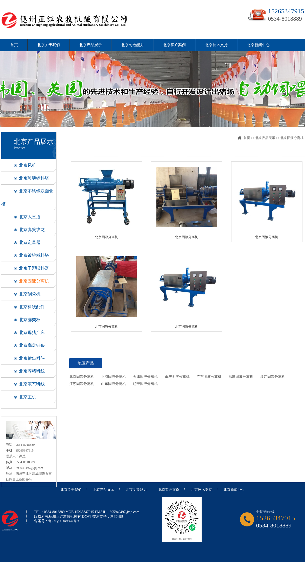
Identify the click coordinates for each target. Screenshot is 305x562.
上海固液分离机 (113, 377)
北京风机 (27, 165)
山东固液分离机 (113, 384)
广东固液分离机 (209, 377)
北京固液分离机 (34, 281)
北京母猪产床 (32, 332)
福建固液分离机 (240, 377)
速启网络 (116, 516)
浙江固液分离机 (272, 377)
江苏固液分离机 (81, 384)
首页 (14, 45)
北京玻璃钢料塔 (34, 178)
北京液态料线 (32, 384)
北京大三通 (29, 216)
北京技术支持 (216, 45)
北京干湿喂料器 (34, 268)
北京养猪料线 (32, 371)
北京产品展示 (90, 45)
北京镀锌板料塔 (34, 255)
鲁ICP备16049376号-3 (63, 521)
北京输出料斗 (32, 358)
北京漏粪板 (29, 319)
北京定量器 (29, 242)
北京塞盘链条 (32, 345)
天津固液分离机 (145, 377)
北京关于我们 (48, 45)
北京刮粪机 (29, 294)
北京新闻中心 (258, 45)
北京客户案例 (174, 45)
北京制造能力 (132, 45)
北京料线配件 (32, 306)
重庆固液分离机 (177, 377)
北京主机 (27, 397)
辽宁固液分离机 (145, 384)
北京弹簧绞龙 (32, 229)
